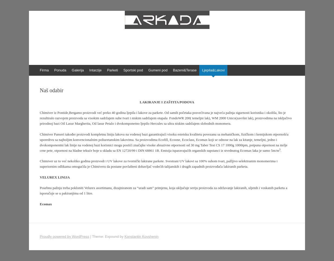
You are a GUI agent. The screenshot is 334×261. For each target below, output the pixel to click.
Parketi (112, 70)
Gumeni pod (158, 70)
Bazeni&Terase (185, 70)
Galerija (78, 70)
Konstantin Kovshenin (142, 236)
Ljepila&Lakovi (213, 70)
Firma (44, 70)
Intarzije (95, 70)
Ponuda (60, 70)
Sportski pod (133, 70)
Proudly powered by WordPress (64, 236)
